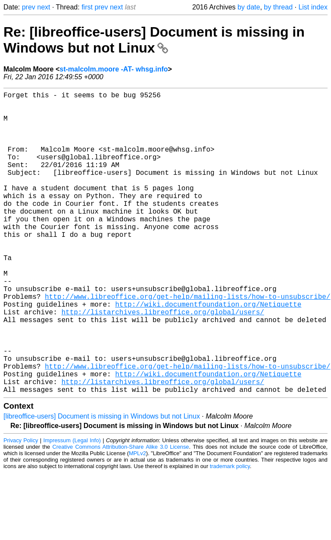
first (87, 7)
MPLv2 (137, 520)
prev (28, 7)
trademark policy (230, 533)
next (43, 7)
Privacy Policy (20, 507)
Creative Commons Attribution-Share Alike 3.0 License (121, 514)
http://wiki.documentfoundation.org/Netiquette (208, 352)
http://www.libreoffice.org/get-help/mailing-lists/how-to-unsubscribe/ (187, 343)
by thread (278, 7)
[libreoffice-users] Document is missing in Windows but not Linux (101, 483)
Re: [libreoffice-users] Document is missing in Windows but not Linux (154, 40)
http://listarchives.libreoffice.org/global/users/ (162, 361)
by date (248, 7)
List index (313, 7)
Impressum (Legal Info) (72, 507)
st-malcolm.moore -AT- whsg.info (113, 69)
